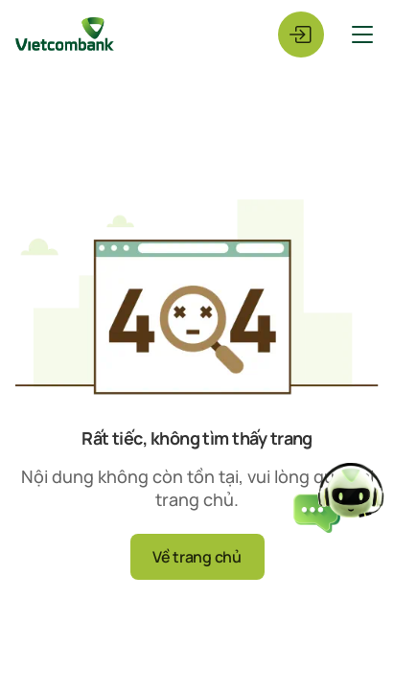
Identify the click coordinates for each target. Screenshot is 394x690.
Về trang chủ (196, 556)
